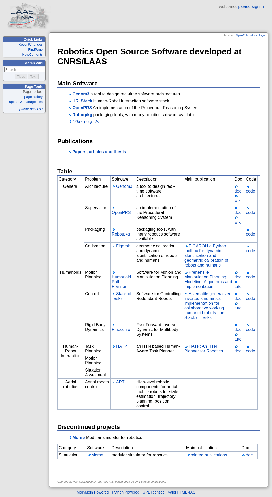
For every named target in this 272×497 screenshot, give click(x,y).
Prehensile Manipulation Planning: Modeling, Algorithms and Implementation (208, 279)
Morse (78, 437)
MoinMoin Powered (93, 492)
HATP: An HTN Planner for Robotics (203, 348)
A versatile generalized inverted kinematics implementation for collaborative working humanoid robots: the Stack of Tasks (207, 305)
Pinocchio (121, 329)
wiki (238, 200)
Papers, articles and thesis (99, 152)
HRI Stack (82, 101)
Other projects (85, 121)
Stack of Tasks (121, 296)
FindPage (35, 49)
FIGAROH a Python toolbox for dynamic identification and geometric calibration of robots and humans (206, 255)
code (250, 191)
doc (238, 191)
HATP (121, 346)
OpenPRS (82, 108)
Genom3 (80, 94)
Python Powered (125, 492)
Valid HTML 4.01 (181, 492)
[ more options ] (31, 109)
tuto (238, 286)
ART (120, 382)
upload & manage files (26, 102)
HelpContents (32, 54)
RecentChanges (30, 44)
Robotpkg (82, 114)
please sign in (251, 6)
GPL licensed (154, 492)
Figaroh (123, 246)
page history (33, 97)
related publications (208, 455)
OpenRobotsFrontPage (250, 35)
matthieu (159, 481)
